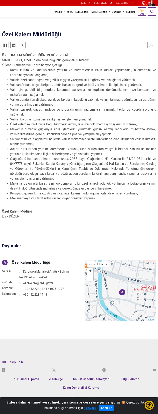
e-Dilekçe (56, 379)
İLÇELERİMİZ (81, 12)
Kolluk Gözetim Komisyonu (92, 379)
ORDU (70, 12)
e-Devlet (83, 3)
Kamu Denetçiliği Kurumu (81, 388)
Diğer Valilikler (122, 3)
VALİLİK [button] (59, 12)
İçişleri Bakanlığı (101, 3)
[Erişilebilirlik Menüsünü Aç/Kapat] (149, 405)
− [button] (90, 277)
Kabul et (106, 408)
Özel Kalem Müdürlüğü (31, 262)
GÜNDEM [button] (116, 12)
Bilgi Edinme (130, 379)
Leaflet (151, 319)
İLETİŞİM (130, 12)
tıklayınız (90, 408)
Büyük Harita (99, 264)
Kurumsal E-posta (26, 379)
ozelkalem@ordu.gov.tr (38, 283)
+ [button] (90, 271)
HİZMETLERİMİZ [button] (98, 12)
